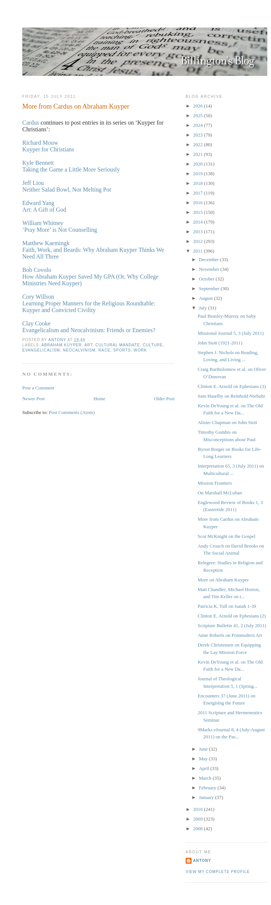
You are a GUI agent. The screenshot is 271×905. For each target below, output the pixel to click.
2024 (198, 125)
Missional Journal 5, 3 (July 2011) (230, 333)
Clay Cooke (36, 323)
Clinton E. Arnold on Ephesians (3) (231, 386)
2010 (198, 809)
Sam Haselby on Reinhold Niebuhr (231, 396)
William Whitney (42, 223)
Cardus (30, 122)
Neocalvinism (79, 350)
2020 (198, 164)
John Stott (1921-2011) (219, 343)
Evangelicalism (41, 350)
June (204, 749)
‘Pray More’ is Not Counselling (59, 230)
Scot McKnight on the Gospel (226, 536)
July (203, 308)
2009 (198, 819)
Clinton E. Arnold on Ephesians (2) (231, 616)
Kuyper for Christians (48, 149)
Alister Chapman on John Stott (227, 422)
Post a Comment (38, 388)
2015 (198, 212)
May (204, 758)
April (204, 768)
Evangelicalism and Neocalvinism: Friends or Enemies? (89, 330)
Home (99, 398)
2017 (198, 193)
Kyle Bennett (38, 163)
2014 (198, 222)
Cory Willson (38, 296)
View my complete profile (218, 872)
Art (88, 345)
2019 (198, 173)
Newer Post (33, 398)
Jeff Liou (33, 183)
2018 (198, 183)
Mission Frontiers (214, 483)
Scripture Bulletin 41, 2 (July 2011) (231, 625)
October (207, 279)
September (210, 288)
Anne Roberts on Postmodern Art (229, 635)
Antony (202, 861)
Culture (153, 345)
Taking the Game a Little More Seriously (71, 169)
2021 (198, 154)
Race (104, 350)
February (208, 787)
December (209, 259)
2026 (198, 106)
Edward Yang (38, 203)
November (210, 269)
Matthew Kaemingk (46, 243)
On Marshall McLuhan (219, 492)
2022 (198, 144)
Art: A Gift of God (44, 209)
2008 (198, 828)
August (206, 298)
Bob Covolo (36, 270)
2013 (198, 231)
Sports (122, 350)
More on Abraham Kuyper (223, 580)
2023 (198, 135)
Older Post (164, 398)
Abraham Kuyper (61, 345)
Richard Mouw (40, 142)
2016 (198, 202)
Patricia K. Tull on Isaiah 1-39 (226, 606)
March (206, 778)
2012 (198, 241)
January (207, 797)
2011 (198, 251)
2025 (198, 115)
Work (140, 350)
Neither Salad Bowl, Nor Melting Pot (66, 189)
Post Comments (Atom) (72, 412)
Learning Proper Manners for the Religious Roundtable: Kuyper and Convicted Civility (88, 306)
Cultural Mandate (117, 345)
